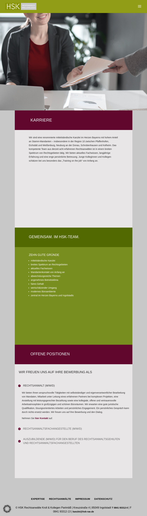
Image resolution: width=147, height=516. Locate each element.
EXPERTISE (38, 498)
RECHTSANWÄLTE (60, 498)
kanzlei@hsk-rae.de (83, 511)
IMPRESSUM (82, 498)
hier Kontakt (41, 418)
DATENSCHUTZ (103, 498)
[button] (7, 509)
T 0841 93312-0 (120, 507)
